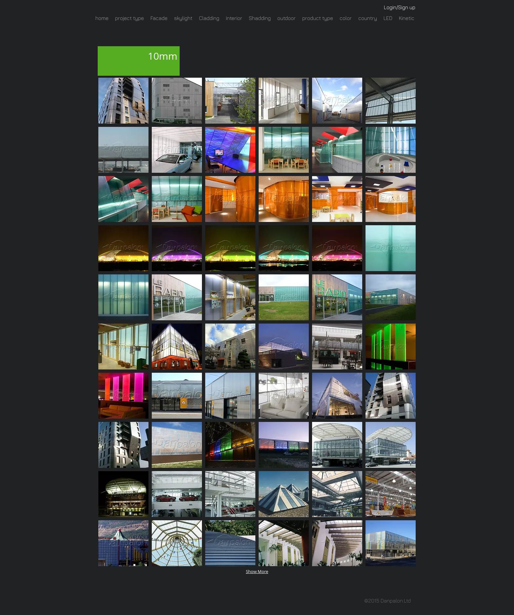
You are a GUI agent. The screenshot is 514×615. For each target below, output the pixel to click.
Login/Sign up (399, 7)
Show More (257, 571)
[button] (123, 101)
